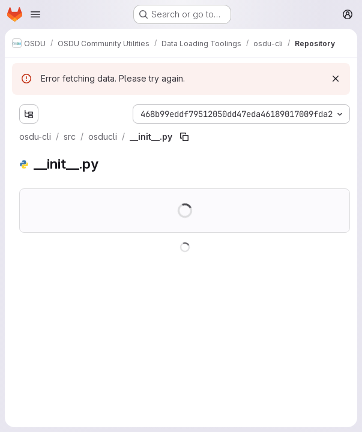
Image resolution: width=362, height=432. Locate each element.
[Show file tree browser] (28, 114)
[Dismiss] (335, 78)
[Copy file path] (184, 136)
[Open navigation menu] (35, 14)
